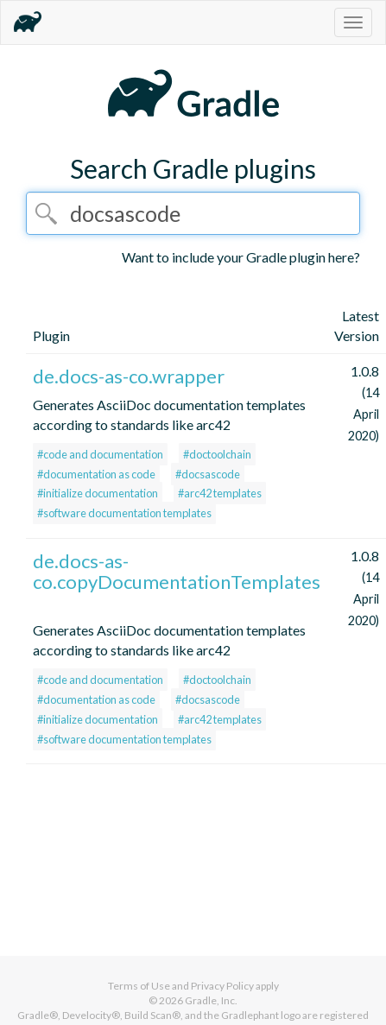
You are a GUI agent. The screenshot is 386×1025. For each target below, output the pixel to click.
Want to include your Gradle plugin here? (241, 257)
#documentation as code (96, 474)
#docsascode (207, 474)
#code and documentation (100, 454)
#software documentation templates (124, 513)
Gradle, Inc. (211, 1000)
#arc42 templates (220, 493)
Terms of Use (139, 985)
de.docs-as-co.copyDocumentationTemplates (176, 571)
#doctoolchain (217, 454)
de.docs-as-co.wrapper (129, 376)
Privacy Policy (222, 985)
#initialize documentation (97, 493)
